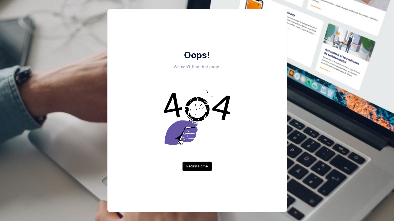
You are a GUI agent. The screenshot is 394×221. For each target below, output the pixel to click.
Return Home (197, 166)
